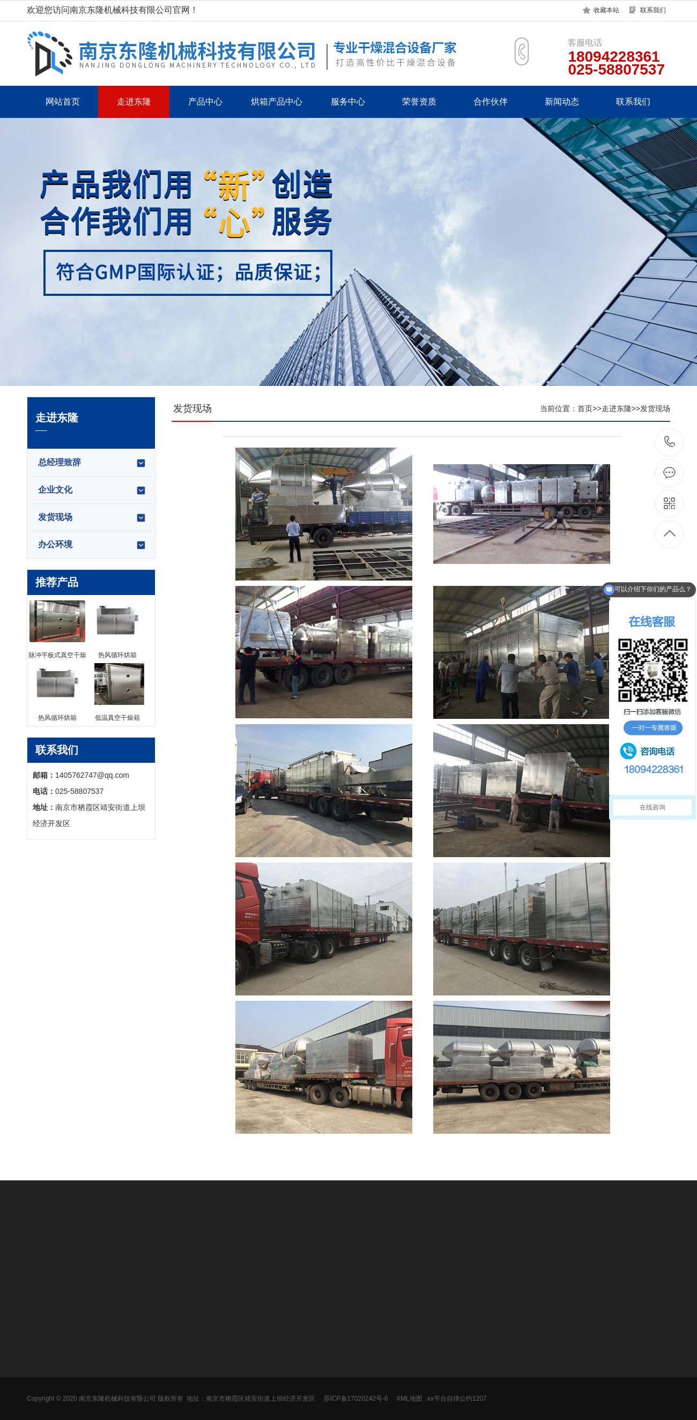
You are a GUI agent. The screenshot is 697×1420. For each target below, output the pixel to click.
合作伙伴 (490, 101)
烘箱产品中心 (276, 101)
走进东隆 (134, 101)
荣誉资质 (419, 101)
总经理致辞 (92, 463)
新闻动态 (562, 101)
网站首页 (63, 101)
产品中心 (205, 101)
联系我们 (653, 10)
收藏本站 (606, 10)
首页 (584, 408)
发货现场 (92, 517)
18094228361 (670, 442)
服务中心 (348, 101)
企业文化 (92, 490)
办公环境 (92, 545)
